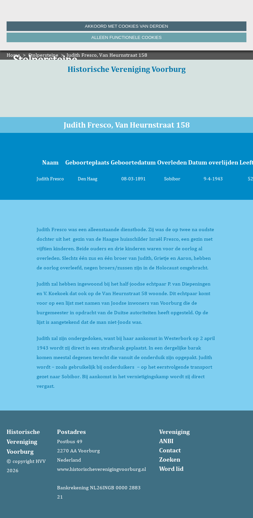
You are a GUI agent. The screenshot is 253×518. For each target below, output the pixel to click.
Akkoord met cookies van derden (126, 26)
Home (13, 55)
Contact (170, 450)
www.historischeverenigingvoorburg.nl (101, 469)
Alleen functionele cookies (126, 37)
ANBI (166, 440)
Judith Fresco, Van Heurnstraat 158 (107, 55)
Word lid (171, 468)
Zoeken (169, 459)
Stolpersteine (43, 55)
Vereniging (174, 431)
